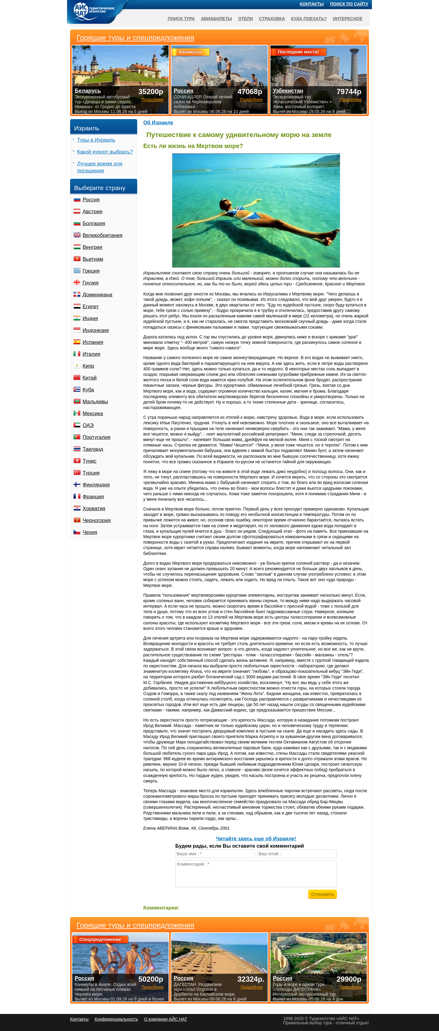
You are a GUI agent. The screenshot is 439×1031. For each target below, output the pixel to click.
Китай (90, 378)
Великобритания (103, 235)
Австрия (92, 211)
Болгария (94, 223)
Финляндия (96, 485)
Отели (245, 18)
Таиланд (93, 449)
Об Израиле (158, 122)
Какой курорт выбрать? (105, 152)
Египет (91, 306)
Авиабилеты (216, 18)
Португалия (96, 437)
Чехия (90, 532)
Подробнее (152, 987)
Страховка (272, 18)
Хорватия (94, 508)
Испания (93, 342)
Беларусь (88, 91)
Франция (93, 497)
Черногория (97, 520)
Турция (91, 473)
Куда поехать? (309, 18)
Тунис (89, 461)
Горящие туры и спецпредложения (135, 925)
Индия (90, 318)
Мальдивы (95, 401)
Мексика (93, 413)
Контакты (312, 4)
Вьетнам (93, 259)
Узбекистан (288, 91)
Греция (91, 271)
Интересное (347, 18)
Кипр (88, 366)
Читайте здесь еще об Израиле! (256, 839)
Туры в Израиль (96, 140)
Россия (91, 200)
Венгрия (92, 247)
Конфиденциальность (116, 1019)
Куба (88, 390)
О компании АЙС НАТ (165, 1019)
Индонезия (96, 330)
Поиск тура (181, 18)
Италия (91, 354)
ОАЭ (88, 425)
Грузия (91, 283)
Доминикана (97, 295)
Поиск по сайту (349, 4)
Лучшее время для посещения (100, 167)
